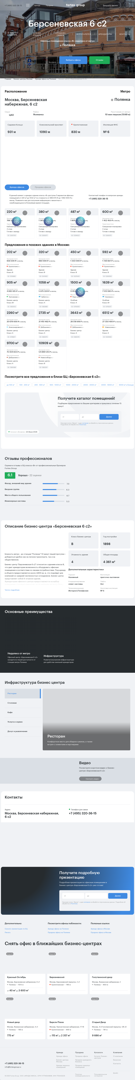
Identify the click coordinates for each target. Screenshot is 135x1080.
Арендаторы (105, 34)
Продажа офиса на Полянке (59, 932)
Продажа (50, 5)
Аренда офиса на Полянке (58, 928)
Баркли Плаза (57, 1022)
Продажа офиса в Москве (101, 932)
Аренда (38, 5)
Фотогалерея (83, 34)
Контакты (124, 34)
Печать (7, 932)
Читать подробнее (12, 589)
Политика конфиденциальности (82, 1074)
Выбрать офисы (73, 60)
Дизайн (117, 1074)
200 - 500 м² (39, 384)
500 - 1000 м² (55, 384)
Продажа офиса (60, 34)
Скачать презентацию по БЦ (16, 928)
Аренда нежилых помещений (63, 1066)
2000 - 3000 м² (89, 384)
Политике (82, 424)
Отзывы (99, 60)
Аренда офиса (37, 34)
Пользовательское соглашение (100, 1074)
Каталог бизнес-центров (100, 1057)
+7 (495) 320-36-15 (83, 813)
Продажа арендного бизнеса (83, 1060)
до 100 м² (10, 384)
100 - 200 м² (24, 384)
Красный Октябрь (16, 977)
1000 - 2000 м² (72, 384)
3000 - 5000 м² (107, 384)
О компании (118, 1056)
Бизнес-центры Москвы (62, 1060)
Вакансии (117, 1060)
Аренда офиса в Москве (100, 928)
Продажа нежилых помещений (82, 1066)
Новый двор (13, 1022)
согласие (85, 423)
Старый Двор (99, 1022)
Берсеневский (57, 977)
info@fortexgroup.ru (13, 1067)
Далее (109, 417)
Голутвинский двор (102, 977)
